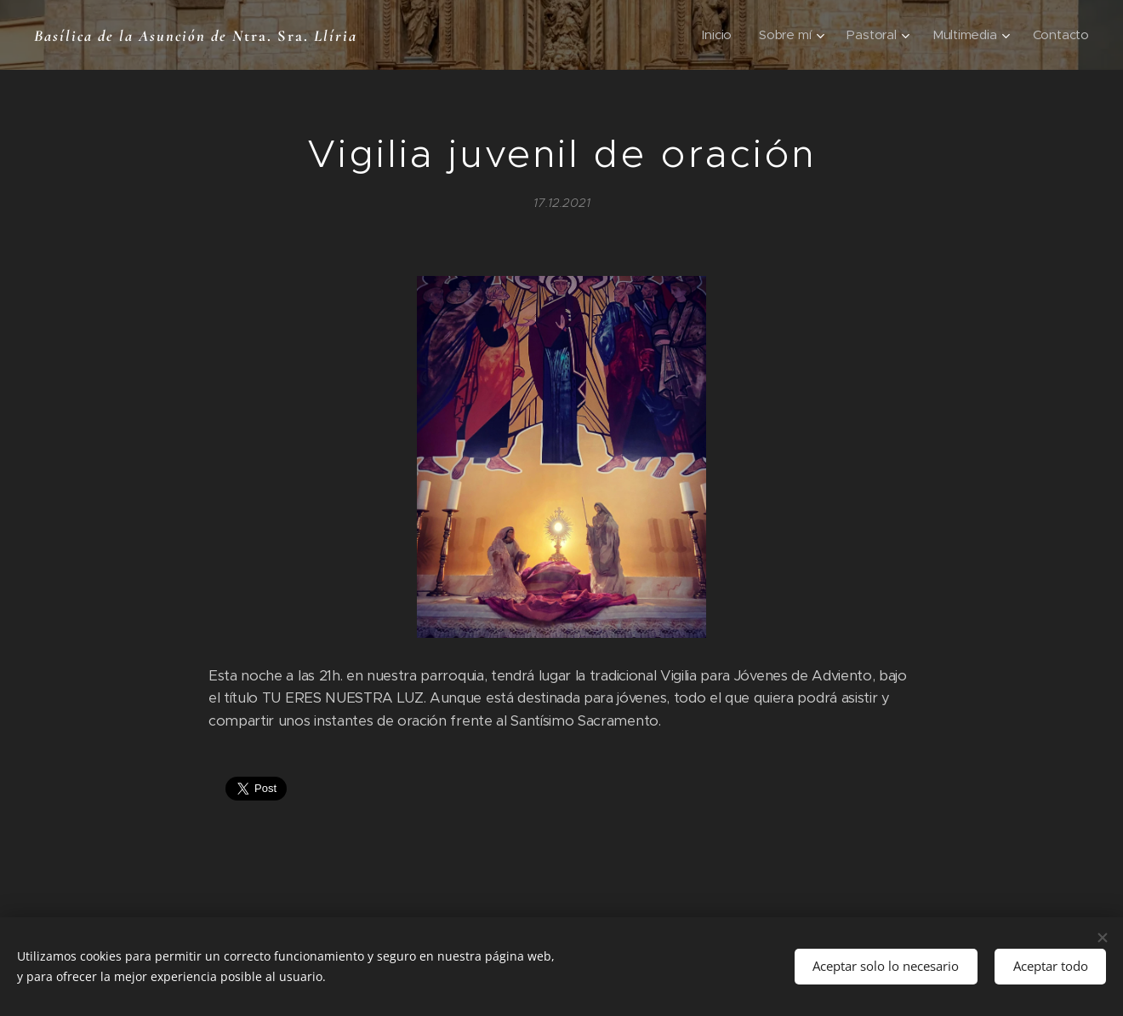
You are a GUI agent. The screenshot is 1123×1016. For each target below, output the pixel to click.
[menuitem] (715, 35)
